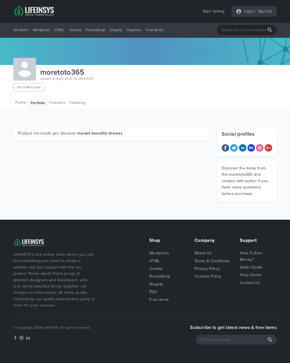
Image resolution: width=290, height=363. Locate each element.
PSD (153, 291)
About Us (203, 253)
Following (77, 102)
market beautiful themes (100, 133)
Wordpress (41, 30)
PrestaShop (95, 30)
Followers (57, 102)
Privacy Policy (207, 268)
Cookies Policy (208, 276)
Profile (20, 102)
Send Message (29, 87)
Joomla (75, 30)
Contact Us (250, 282)
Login (249, 11)
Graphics (134, 30)
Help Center (251, 274)
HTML (60, 30)
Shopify (116, 30)
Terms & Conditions (212, 261)
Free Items (154, 30)
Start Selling (214, 11)
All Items (21, 30)
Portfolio (38, 103)
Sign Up (265, 11)
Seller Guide (251, 267)
